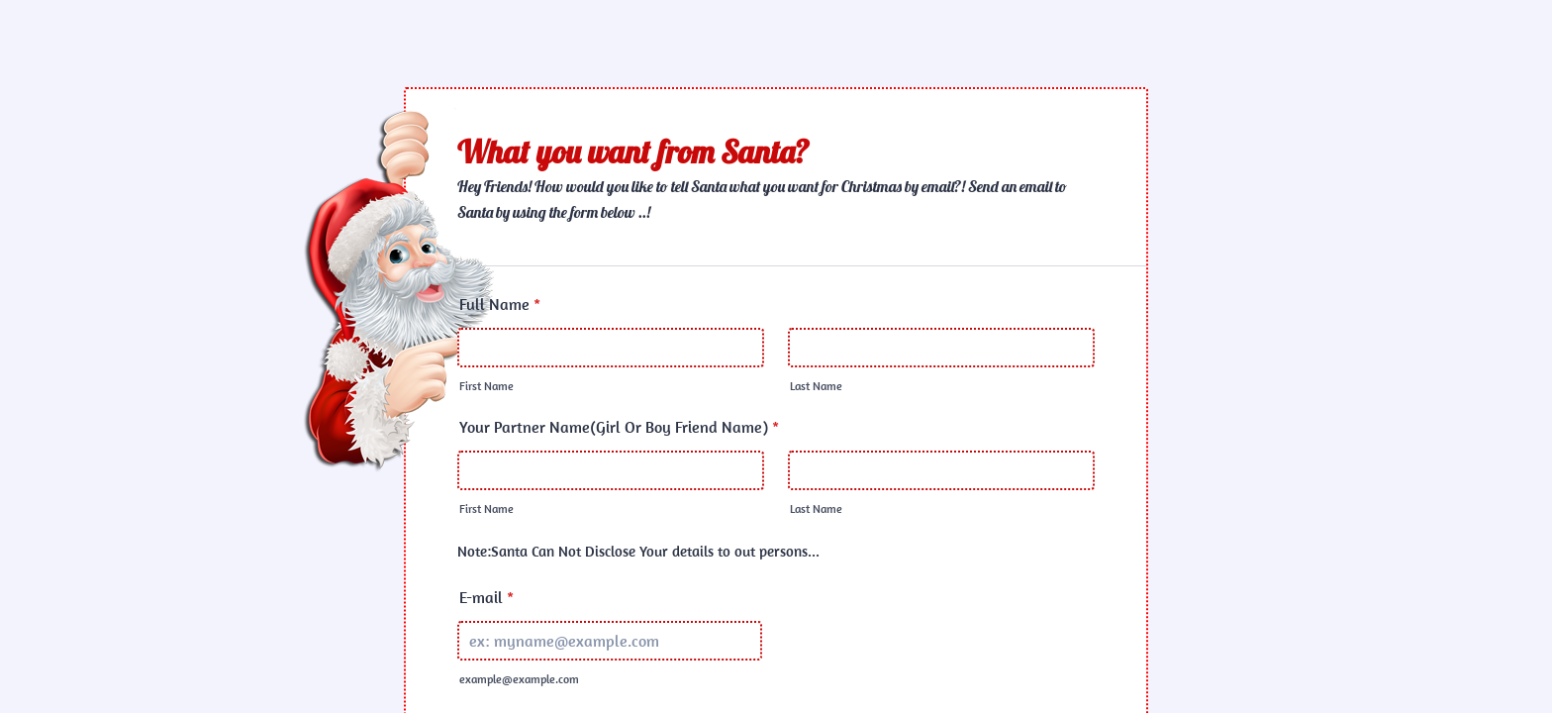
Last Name (816, 385)
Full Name (499, 304)
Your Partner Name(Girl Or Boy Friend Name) (619, 427)
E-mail (486, 597)
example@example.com (519, 678)
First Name (486, 385)
